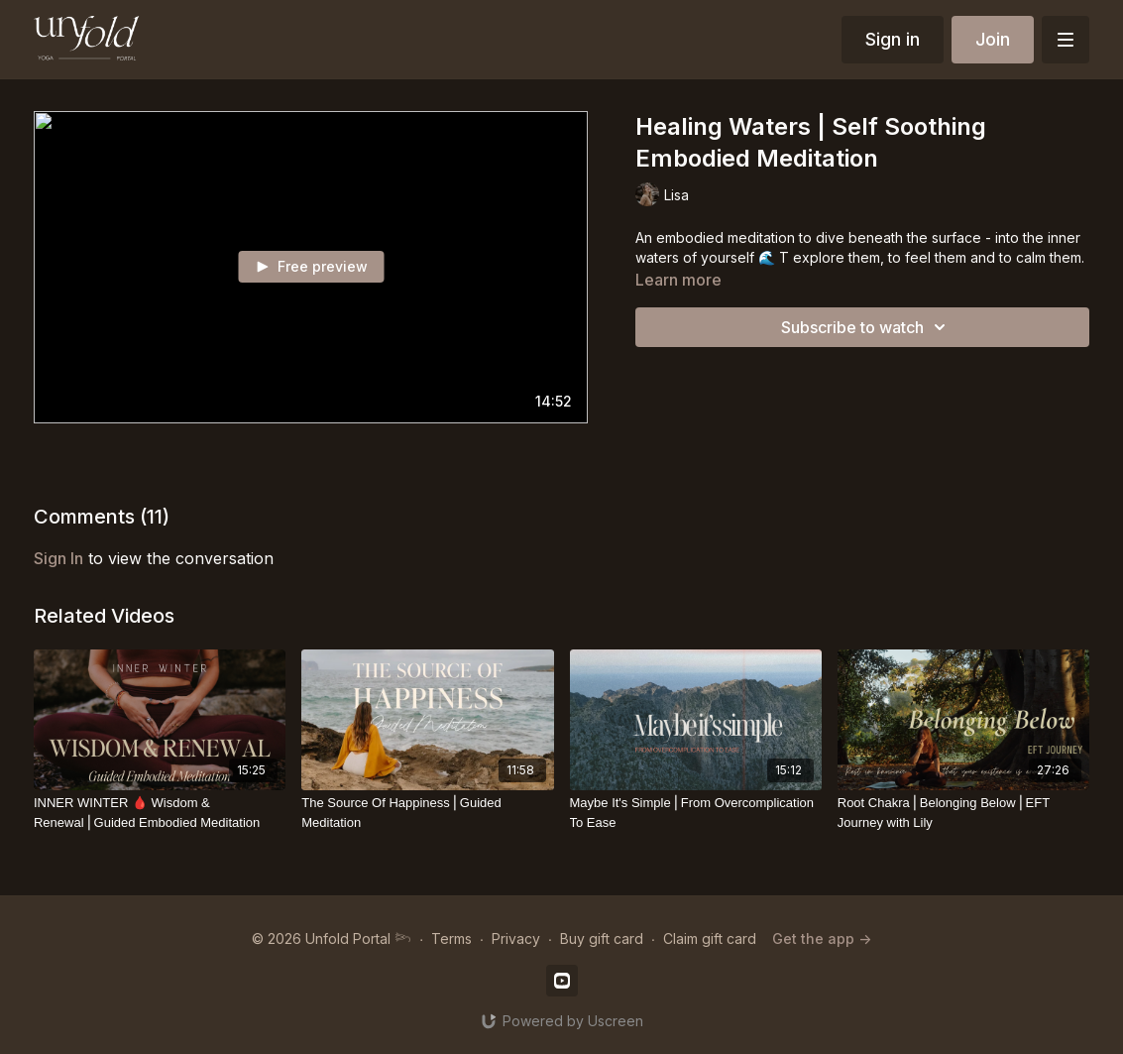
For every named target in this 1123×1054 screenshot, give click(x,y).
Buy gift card (601, 938)
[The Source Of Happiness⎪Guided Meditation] (427, 812)
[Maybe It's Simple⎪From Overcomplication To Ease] (696, 812)
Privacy (516, 938)
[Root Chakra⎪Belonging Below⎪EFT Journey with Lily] (963, 812)
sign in (58, 558)
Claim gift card (709, 938)
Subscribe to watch (866, 327)
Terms (451, 938)
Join (992, 39)
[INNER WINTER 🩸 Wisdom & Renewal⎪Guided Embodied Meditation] (159, 812)
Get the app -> (821, 938)
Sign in (892, 39)
